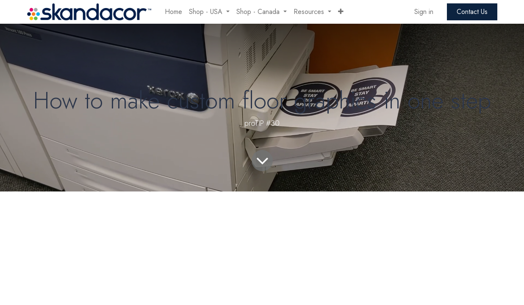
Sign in (423, 12)
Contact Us (472, 12)
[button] (341, 11)
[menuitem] (173, 11)
